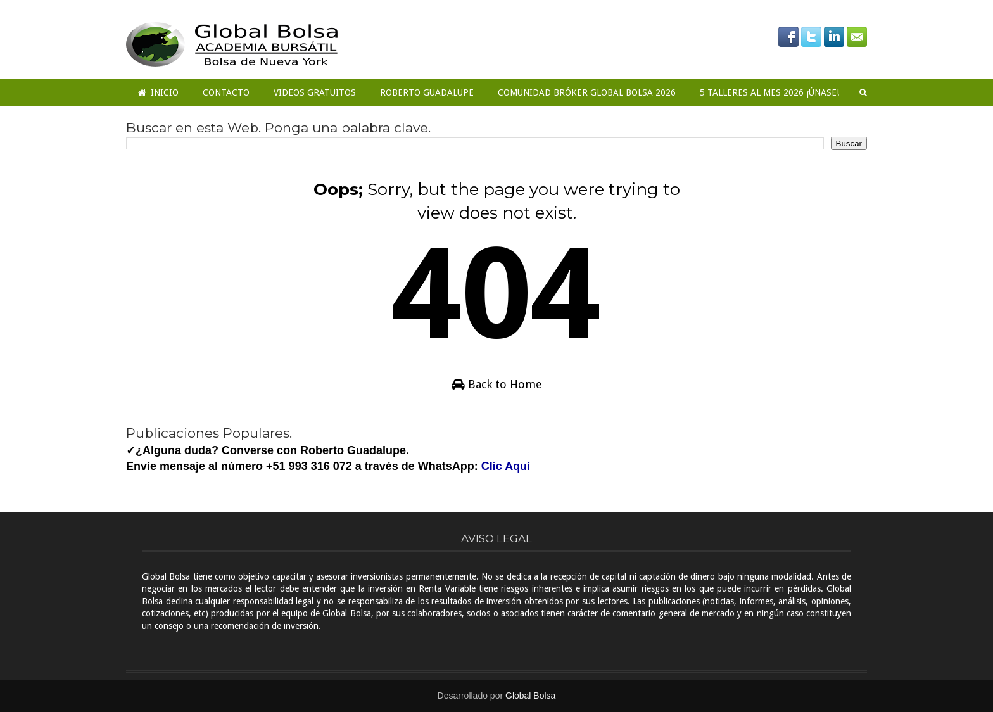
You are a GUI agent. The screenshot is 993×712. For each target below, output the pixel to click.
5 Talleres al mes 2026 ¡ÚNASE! (769, 92)
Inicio (158, 92)
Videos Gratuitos (315, 92)
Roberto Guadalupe (427, 92)
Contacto (226, 92)
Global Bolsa (530, 695)
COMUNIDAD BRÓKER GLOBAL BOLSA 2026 (587, 92)
